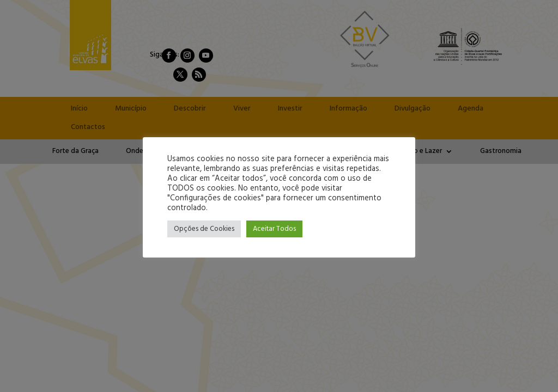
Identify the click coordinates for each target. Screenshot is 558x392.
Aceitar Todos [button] (274, 229)
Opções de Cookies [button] (204, 229)
